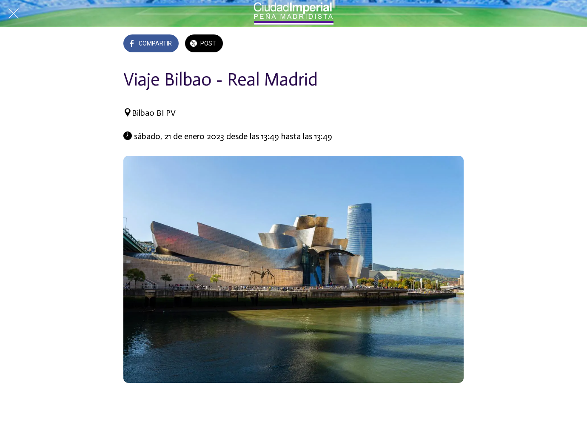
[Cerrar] (14, 14)
